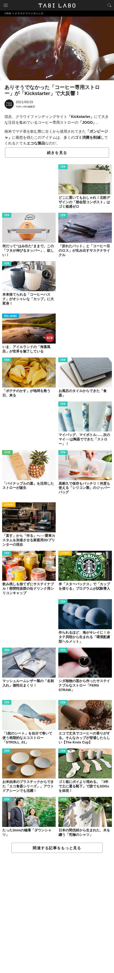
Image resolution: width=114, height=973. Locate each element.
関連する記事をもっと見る (57, 848)
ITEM (62, 167)
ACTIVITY (8, 505)
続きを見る (57, 153)
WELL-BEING (10, 316)
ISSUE (7, 452)
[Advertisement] (57, 913)
